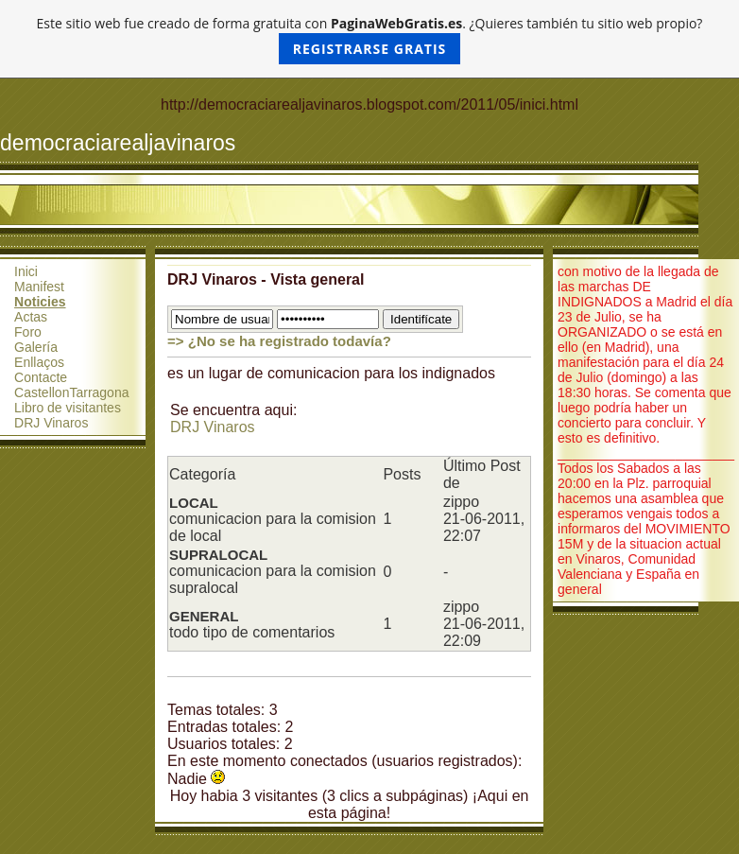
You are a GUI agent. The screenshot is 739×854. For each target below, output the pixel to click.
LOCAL (193, 503)
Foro (28, 332)
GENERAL (203, 616)
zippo (461, 502)
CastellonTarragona (71, 392)
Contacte (40, 377)
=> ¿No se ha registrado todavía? (279, 341)
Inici (26, 271)
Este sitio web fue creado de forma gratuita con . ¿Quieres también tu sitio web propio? (370, 39)
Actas (30, 316)
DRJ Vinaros (51, 422)
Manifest (39, 286)
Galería (36, 347)
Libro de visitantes (67, 407)
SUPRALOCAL (218, 555)
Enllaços (39, 362)
